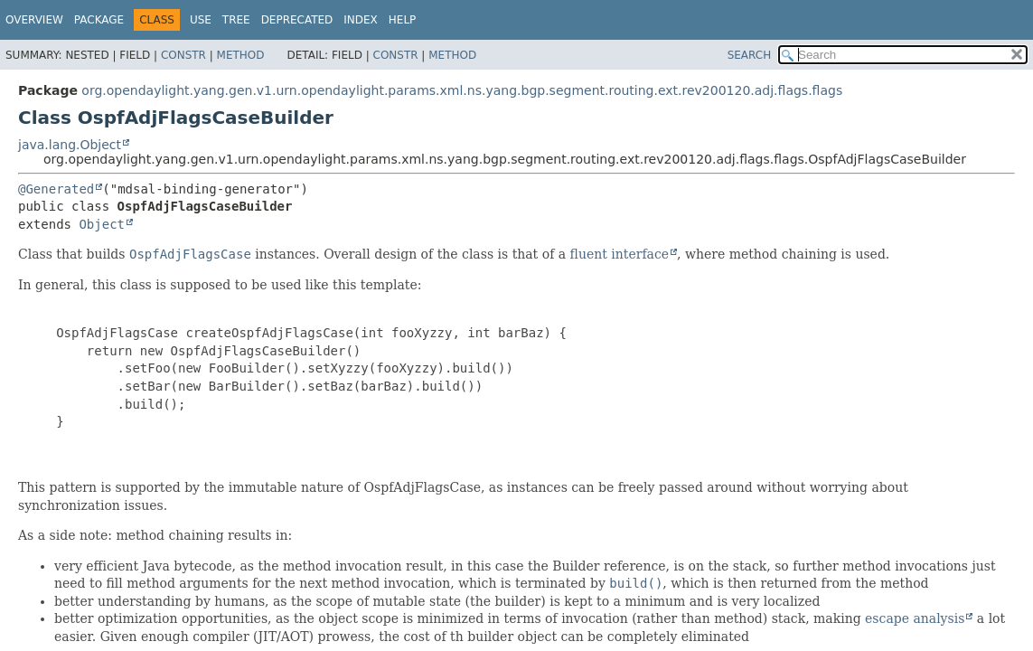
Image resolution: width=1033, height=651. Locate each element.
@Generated (56, 189)
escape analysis (914, 618)
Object (102, 224)
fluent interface (619, 254)
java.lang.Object (69, 144)
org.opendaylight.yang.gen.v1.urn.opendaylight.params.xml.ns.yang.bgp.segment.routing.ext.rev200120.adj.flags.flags (461, 90)
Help (403, 20)
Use (200, 20)
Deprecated (297, 20)
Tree (236, 20)
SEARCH (750, 55)
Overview (34, 20)
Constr (183, 55)
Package (99, 20)
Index (360, 20)
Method (241, 55)
